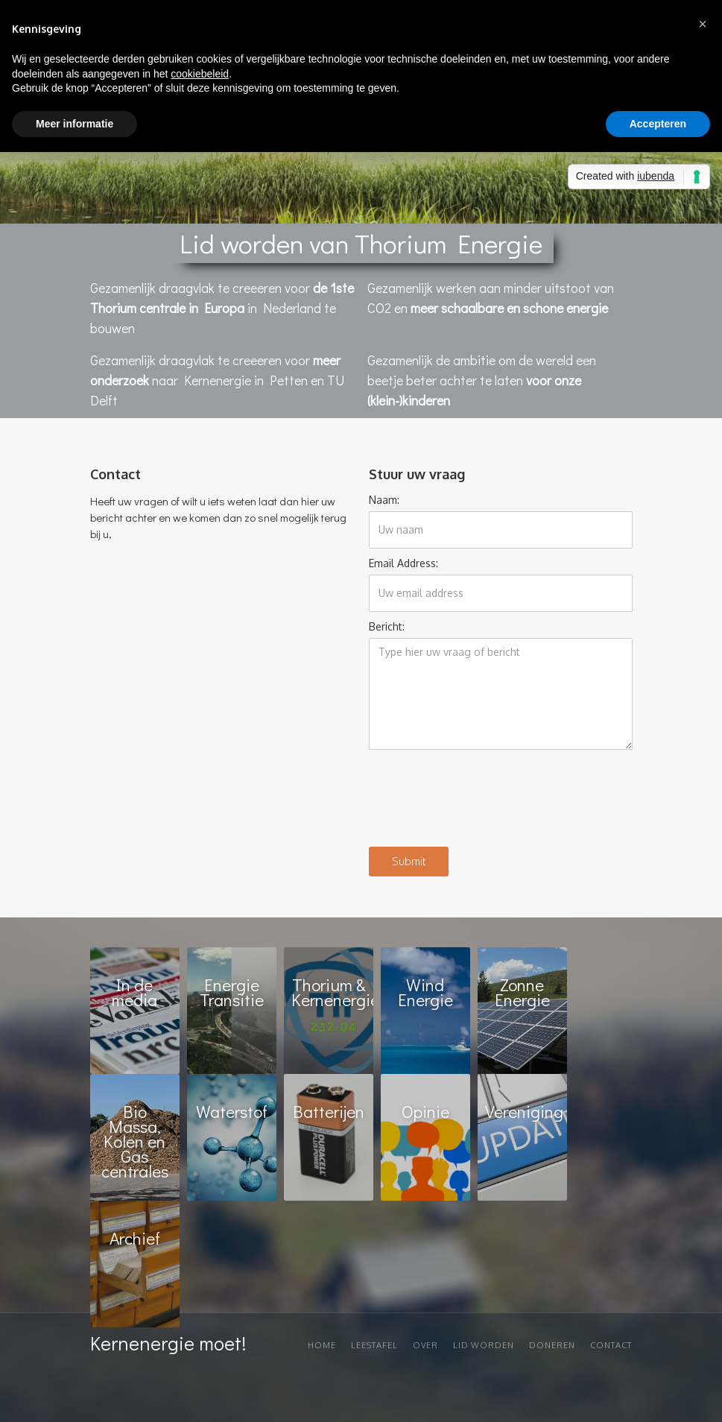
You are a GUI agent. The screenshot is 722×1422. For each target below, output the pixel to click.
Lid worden (483, 1345)
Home (322, 1345)
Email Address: (403, 563)
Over (425, 1345)
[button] (703, 24)
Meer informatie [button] (74, 124)
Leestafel (374, 1345)
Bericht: (387, 626)
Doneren (552, 1345)
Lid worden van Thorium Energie (361, 243)
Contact (611, 1345)
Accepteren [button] (658, 124)
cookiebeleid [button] (200, 74)
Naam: (384, 499)
